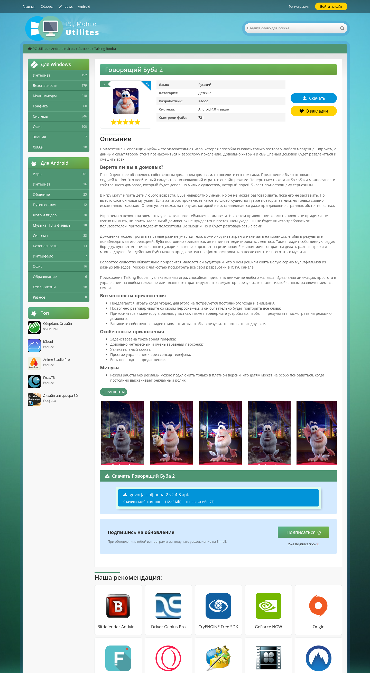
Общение (41, 194)
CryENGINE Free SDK (218, 627)
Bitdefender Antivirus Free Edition (118, 627)
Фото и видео (45, 215)
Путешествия (44, 204)
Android (84, 6)
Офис (37, 126)
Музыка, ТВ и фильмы (52, 225)
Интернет (41, 75)
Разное (39, 297)
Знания (39, 136)
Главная (29, 6)
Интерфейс (43, 256)
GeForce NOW (268, 627)
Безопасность (45, 85)
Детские (84, 48)
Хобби (38, 147)
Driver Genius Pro (168, 627)
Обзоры (47, 6)
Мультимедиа (45, 95)
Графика (40, 106)
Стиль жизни (44, 286)
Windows (66, 6)
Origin (319, 627)
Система (40, 116)
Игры (71, 48)
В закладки (314, 111)
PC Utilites (40, 48)
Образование (45, 276)
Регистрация (299, 6)
